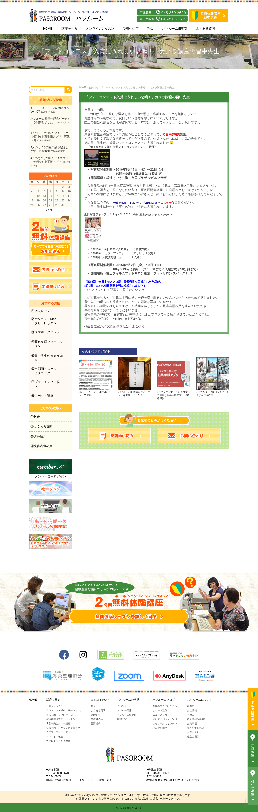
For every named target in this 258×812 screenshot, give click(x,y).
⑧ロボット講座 (42, 396)
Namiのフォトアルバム (126, 318)
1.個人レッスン (54, 706)
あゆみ (190, 714)
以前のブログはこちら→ (166, 706)
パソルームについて (199, 699)
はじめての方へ (100, 699)
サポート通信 (160, 710)
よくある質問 (205, 28)
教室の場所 (193, 736)
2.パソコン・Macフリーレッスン (64, 710)
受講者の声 (97, 719)
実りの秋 (125, 206)
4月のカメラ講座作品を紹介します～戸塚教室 (212, 392)
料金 (150, 28)
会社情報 (192, 710)
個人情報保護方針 (197, 719)
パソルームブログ (164, 699)
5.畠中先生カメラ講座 (58, 723)
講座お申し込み (195, 727)
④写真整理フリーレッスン (47, 344)
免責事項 (192, 723)
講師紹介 (96, 714)
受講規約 (96, 723)
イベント (122, 706)
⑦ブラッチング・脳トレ (47, 384)
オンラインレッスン (100, 28)
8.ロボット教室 (54, 736)
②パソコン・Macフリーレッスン (43, 321)
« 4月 (49, 210)
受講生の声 (131, 28)
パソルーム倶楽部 (174, 28)
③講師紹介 (38, 436)
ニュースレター (161, 714)
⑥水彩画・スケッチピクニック (45, 371)
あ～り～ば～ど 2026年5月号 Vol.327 (95, 392)
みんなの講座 (160, 727)
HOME (47, 28)
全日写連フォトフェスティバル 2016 (107, 214)
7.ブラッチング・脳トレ (59, 732)
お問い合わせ (194, 732)
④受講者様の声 (41, 446)
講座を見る (69, 28)
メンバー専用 (124, 710)
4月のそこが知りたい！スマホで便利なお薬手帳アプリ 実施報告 (173, 394)
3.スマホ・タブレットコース (62, 714)
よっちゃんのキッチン (165, 723)
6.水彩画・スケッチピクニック (63, 727)
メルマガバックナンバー (166, 719)
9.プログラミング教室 (58, 741)
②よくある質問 (41, 426)
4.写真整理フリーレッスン (60, 719)
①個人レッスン (42, 311)
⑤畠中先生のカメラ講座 (47, 358)
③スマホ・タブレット (47, 332)
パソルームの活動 (128, 699)
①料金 (35, 417)
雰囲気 (190, 706)
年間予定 (122, 719)
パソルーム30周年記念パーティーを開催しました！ (134, 392)
